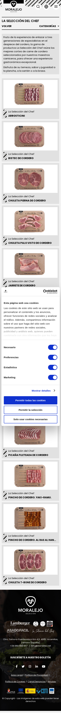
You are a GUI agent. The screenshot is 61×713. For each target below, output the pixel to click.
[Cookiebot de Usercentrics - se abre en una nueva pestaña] (43, 291)
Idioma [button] (46, 6)
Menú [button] (56, 6)
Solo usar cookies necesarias (30, 419)
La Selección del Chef (21, 113)
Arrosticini (16, 117)
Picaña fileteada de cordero (28, 456)
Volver (7, 26)
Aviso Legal (17, 677)
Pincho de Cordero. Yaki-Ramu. (29, 499)
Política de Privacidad (36, 677)
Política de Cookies (15, 683)
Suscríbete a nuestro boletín (30, 659)
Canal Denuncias (37, 683)
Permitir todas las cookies (30, 400)
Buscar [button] (38, 6)
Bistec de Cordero (21, 159)
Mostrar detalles (41, 390)
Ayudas (52, 683)
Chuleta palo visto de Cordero (30, 244)
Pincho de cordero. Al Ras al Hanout (33, 541)
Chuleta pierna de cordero (27, 202)
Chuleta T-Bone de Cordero (27, 584)
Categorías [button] (47, 26)
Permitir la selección (30, 409)
